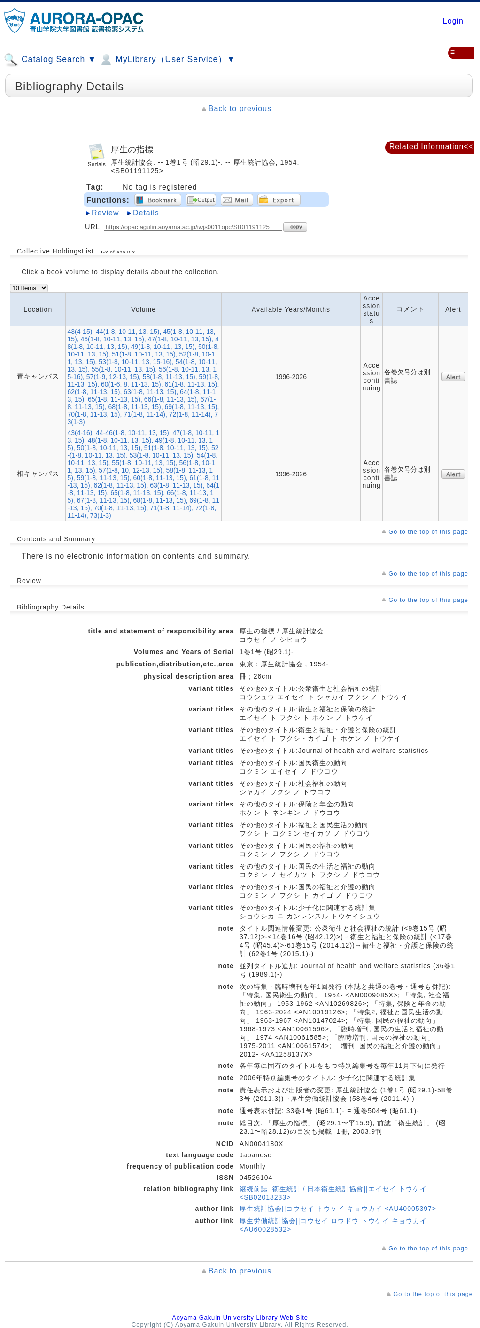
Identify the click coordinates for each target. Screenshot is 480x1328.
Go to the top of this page (428, 531)
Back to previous (240, 108)
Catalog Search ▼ (50, 60)
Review (105, 213)
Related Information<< (431, 146)
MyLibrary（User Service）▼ (167, 60)
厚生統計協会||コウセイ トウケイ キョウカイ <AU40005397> (338, 1208)
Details (146, 213)
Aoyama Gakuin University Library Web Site (240, 1317)
